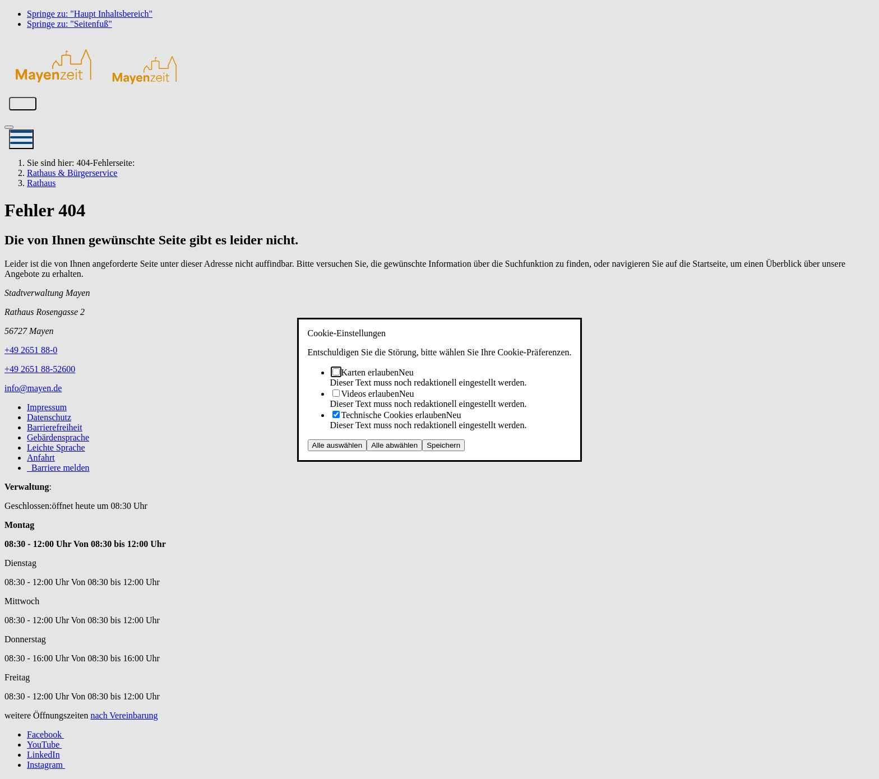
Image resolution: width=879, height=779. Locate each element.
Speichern (443, 445)
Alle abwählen (394, 445)
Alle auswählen (337, 445)
